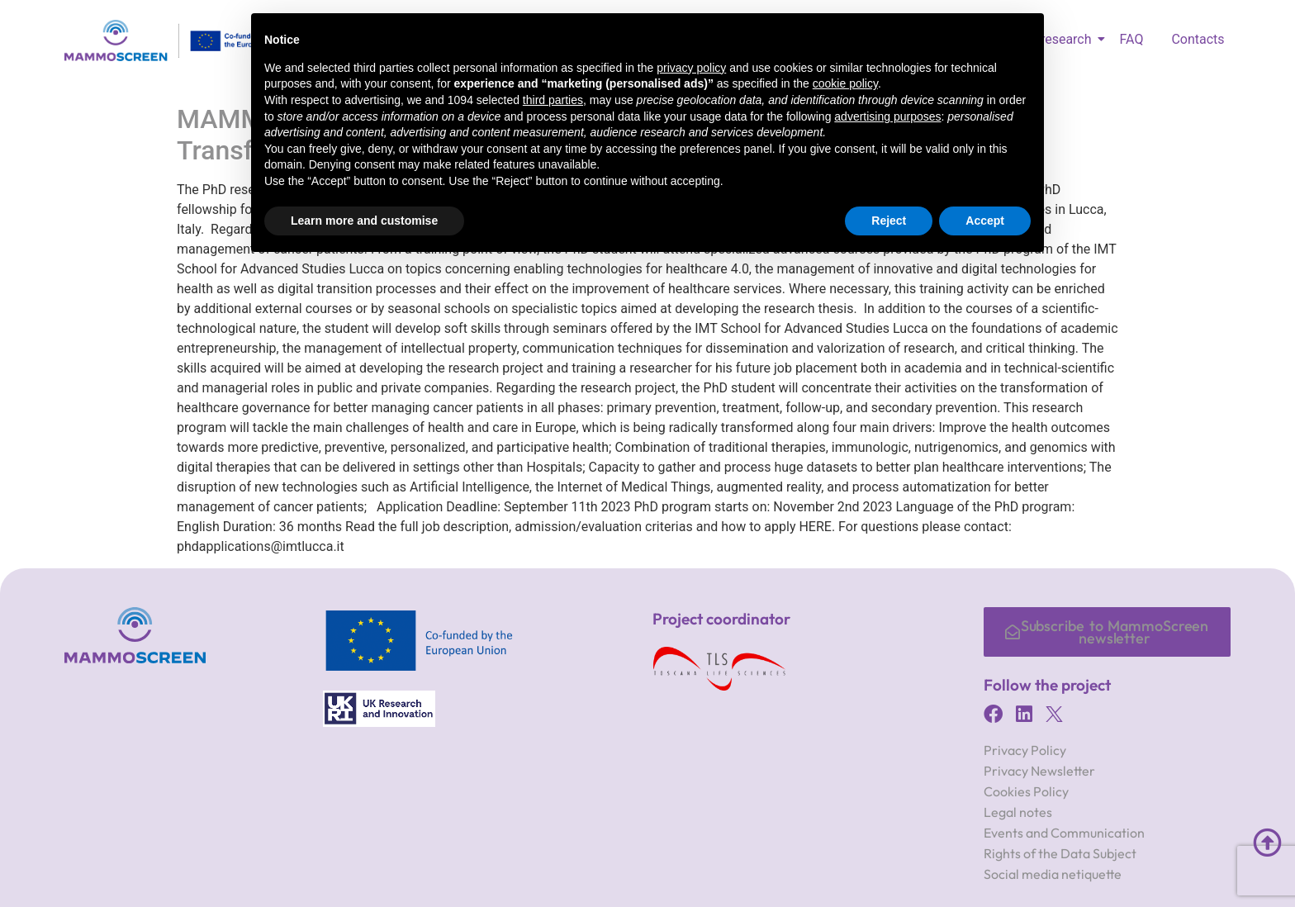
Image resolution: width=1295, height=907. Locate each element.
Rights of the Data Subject (1060, 853)
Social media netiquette (1053, 874)
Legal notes (1018, 812)
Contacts (1197, 39)
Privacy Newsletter (1039, 770)
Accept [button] (984, 220)
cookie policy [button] (845, 83)
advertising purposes (887, 116)
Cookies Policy (1026, 791)
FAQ (1132, 39)
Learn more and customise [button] (364, 220)
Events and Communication (1064, 832)
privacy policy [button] (691, 67)
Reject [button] (888, 220)
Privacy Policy (1025, 750)
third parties (553, 100)
